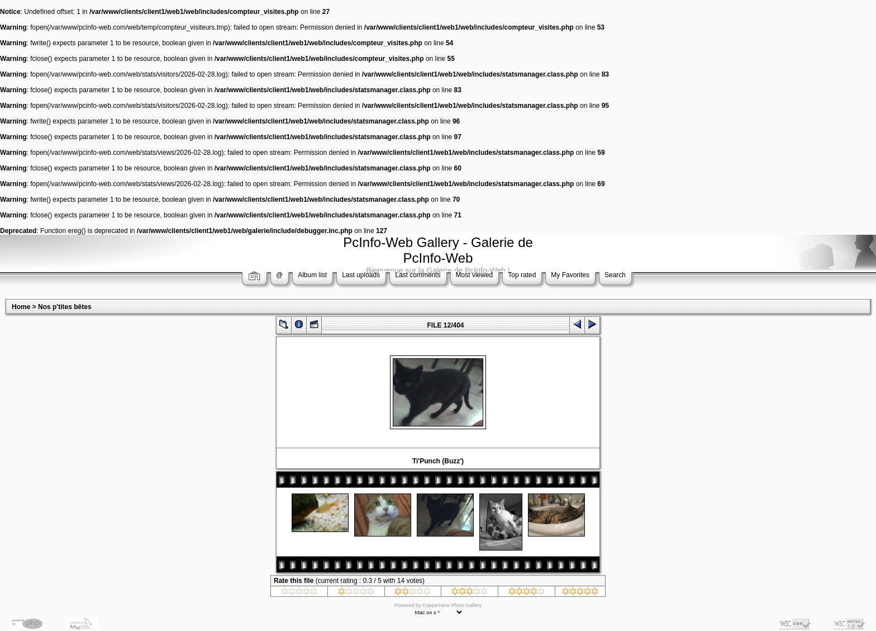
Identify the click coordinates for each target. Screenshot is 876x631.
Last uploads (361, 275)
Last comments (417, 275)
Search (615, 275)
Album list (312, 275)
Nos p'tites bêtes (65, 307)
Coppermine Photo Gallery (452, 605)
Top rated (522, 275)
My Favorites (570, 275)
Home (21, 307)
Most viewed (474, 275)
